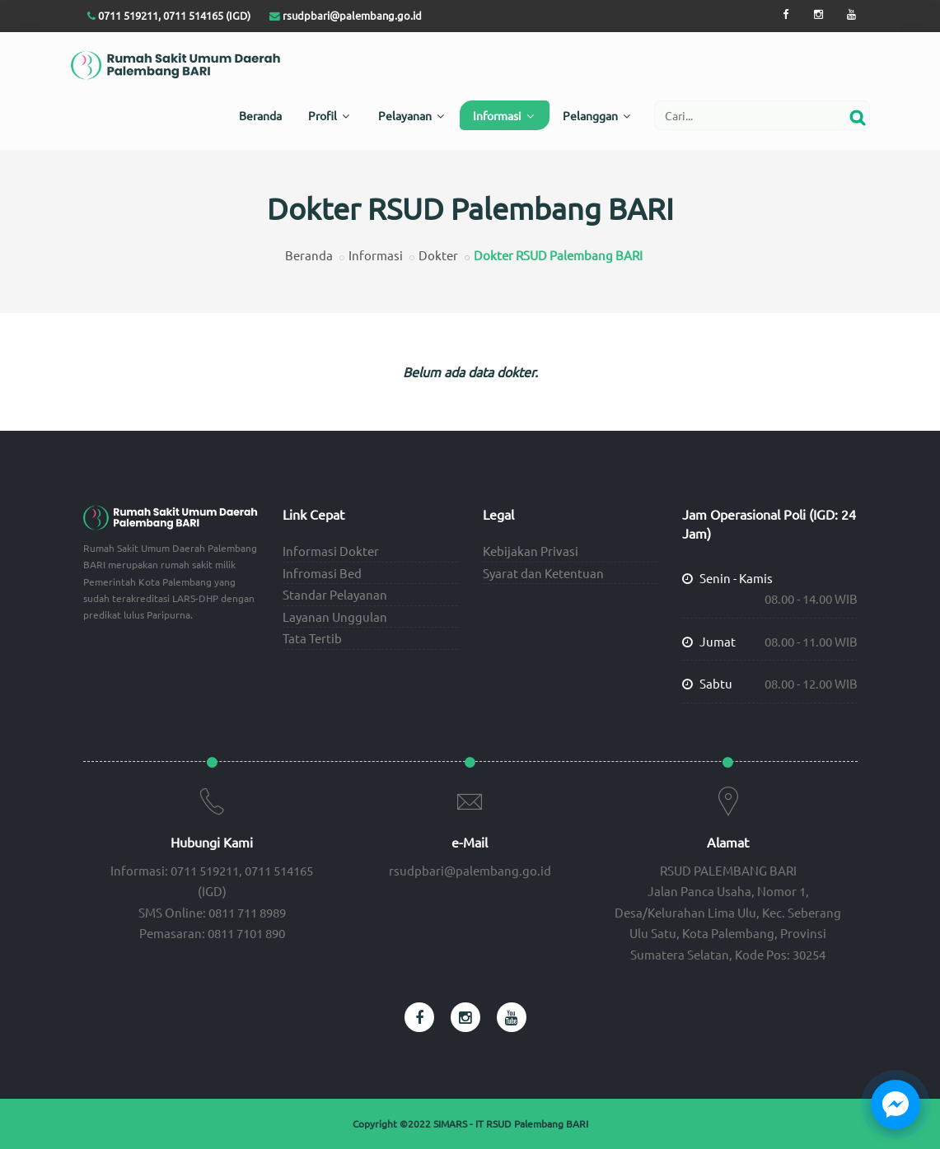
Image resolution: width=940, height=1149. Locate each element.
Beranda (260, 115)
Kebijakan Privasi (530, 550)
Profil (328, 115)
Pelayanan (411, 115)
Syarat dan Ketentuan (543, 573)
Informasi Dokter (331, 550)
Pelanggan (596, 115)
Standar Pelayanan (335, 594)
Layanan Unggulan (335, 616)
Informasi (503, 115)
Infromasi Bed (322, 573)
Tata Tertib (312, 638)
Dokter (438, 255)
